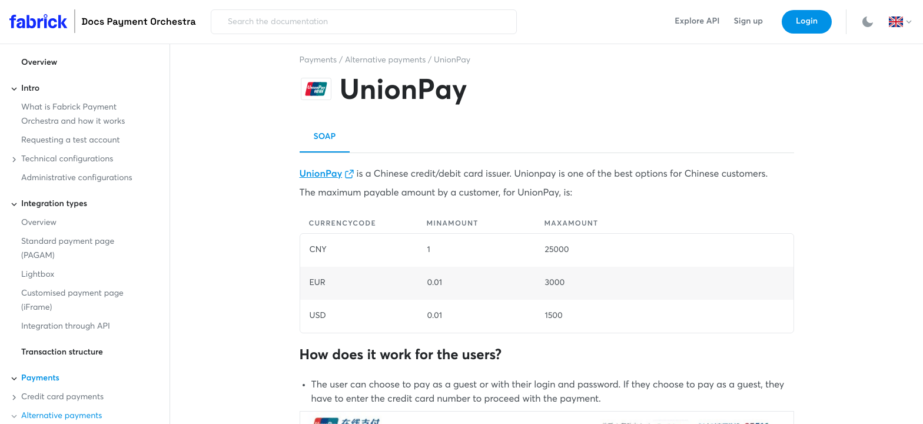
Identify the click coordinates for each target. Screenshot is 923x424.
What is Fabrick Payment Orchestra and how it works (73, 115)
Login (807, 22)
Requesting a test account (70, 141)
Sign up (748, 22)
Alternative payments (385, 61)
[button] (901, 22)
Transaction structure (62, 353)
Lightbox (37, 275)
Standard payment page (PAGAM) (67, 249)
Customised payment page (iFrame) (72, 301)
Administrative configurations (76, 178)
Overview (39, 63)
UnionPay (452, 61)
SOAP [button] (325, 137)
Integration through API (65, 327)
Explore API (697, 22)
